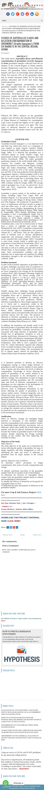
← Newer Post (6, 535)
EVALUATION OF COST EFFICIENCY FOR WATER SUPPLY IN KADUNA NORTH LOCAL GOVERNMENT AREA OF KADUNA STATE (21, 712)
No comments (5, 53)
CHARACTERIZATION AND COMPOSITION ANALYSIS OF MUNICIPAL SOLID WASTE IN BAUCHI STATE (21, 731)
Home (4, 26)
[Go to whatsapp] (6, 783)
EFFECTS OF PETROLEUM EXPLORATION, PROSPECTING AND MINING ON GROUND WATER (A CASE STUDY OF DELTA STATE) (21, 720)
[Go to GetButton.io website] (5, 787)
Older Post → (38, 535)
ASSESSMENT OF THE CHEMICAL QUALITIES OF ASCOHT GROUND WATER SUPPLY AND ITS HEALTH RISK (21, 738)
